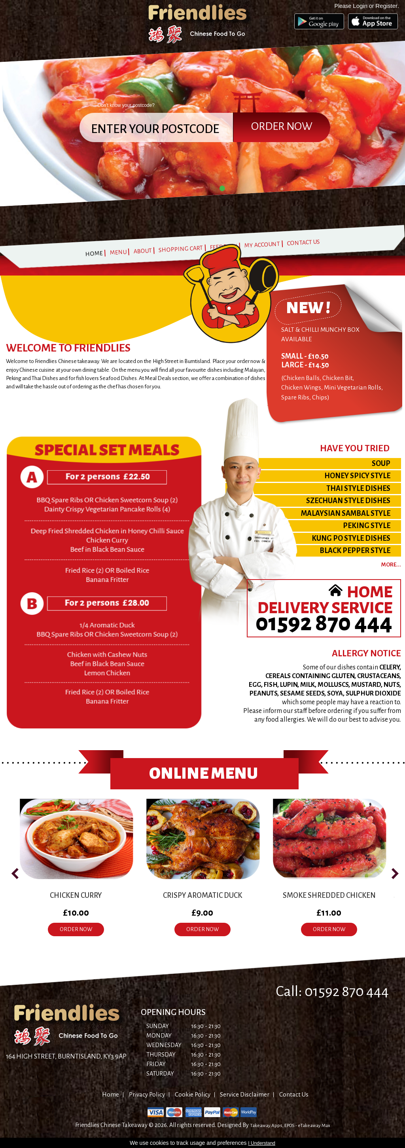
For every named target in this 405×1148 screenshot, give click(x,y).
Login (360, 5)
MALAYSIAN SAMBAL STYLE (345, 513)
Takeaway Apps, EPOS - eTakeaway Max (290, 1125)
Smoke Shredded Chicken (329, 895)
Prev (6, 131)
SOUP (381, 464)
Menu (118, 252)
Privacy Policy (147, 1094)
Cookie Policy (192, 1094)
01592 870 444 (323, 622)
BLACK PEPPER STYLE (355, 551)
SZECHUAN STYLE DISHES (348, 501)
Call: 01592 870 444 (332, 991)
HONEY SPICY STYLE (357, 476)
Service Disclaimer (244, 1094)
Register (386, 5)
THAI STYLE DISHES (358, 488)
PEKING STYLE (366, 526)
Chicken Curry (76, 895)
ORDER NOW (76, 929)
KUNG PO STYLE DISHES (351, 538)
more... (391, 565)
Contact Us (303, 242)
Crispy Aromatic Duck (202, 895)
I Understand (261, 1143)
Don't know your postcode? (126, 105)
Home (94, 253)
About (142, 250)
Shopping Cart (181, 249)
